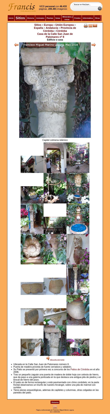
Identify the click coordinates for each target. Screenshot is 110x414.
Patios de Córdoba (80, 369)
